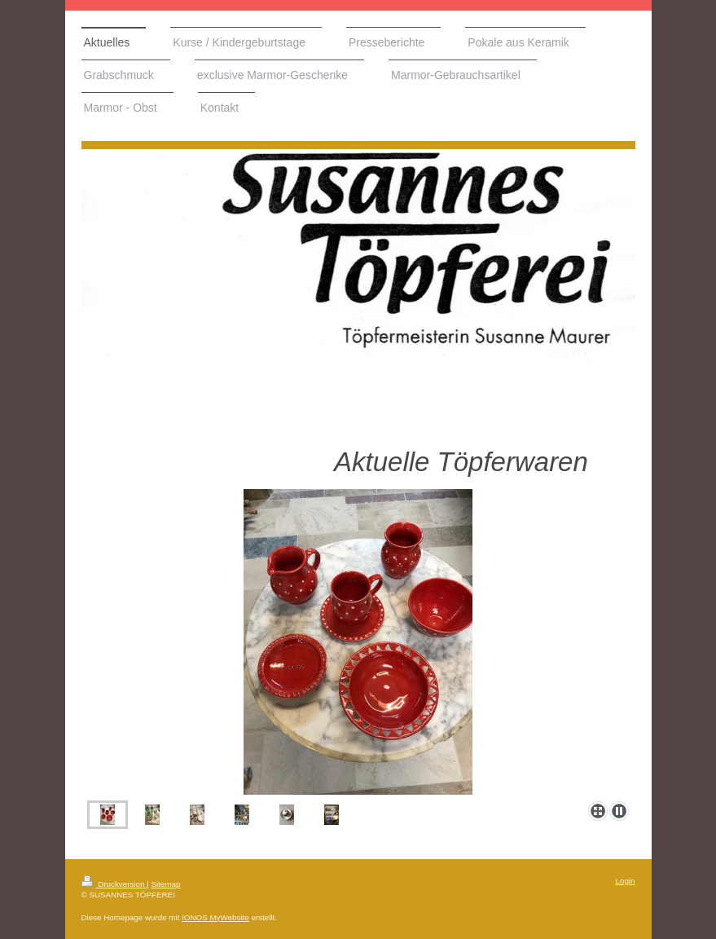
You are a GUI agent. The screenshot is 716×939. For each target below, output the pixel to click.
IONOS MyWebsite (215, 917)
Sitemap (165, 883)
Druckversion (114, 883)
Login (625, 880)
